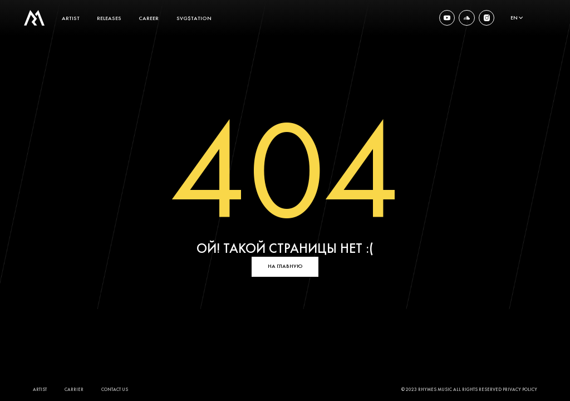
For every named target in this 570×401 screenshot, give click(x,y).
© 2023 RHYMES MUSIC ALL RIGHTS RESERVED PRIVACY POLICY (469, 390)
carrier (74, 390)
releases (109, 18)
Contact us (114, 390)
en (514, 17)
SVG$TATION (194, 18)
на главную (285, 266)
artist (71, 18)
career (149, 18)
